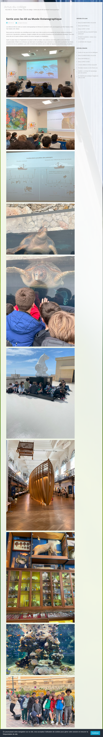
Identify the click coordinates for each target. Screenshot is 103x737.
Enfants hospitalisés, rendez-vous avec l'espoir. (87, 37)
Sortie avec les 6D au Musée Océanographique (34, 18)
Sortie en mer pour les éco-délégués (88, 52)
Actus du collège (28, 9)
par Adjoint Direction (22, 22)
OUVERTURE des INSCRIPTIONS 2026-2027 (87, 33)
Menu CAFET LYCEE (84, 29)
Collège (20, 9)
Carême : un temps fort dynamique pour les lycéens (87, 72)
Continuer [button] (95, 733)
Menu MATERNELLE (83, 26)
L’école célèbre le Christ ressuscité (87, 65)
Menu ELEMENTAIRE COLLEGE (87, 22)
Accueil (15, 9)
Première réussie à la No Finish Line (88, 68)
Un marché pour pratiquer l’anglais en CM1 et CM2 (88, 76)
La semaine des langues (84, 42)
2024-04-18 (11, 22)
